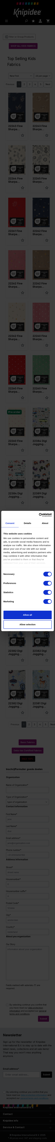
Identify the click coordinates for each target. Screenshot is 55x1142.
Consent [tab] (9, 523)
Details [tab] (27, 523)
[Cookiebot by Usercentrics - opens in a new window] (39, 515)
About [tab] (45, 523)
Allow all (27, 615)
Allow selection (27, 624)
